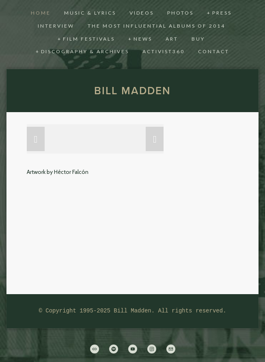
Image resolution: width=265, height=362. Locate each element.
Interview (56, 26)
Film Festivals (89, 39)
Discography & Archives (85, 51)
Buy (198, 39)
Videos (141, 13)
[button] (36, 139)
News (143, 39)
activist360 (163, 51)
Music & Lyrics (90, 13)
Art (172, 39)
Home (41, 13)
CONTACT (213, 51)
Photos (180, 13)
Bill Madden (132, 90)
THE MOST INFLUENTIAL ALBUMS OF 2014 (156, 26)
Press (222, 13)
